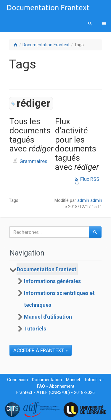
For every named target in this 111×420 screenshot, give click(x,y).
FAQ (41, 386)
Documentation (47, 379)
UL (65, 392)
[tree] (55, 299)
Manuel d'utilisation (48, 317)
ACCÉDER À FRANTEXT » (40, 350)
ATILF (42, 392)
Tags (79, 44)
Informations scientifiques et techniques (59, 299)
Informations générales (52, 281)
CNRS (56, 392)
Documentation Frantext (46, 44)
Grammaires (33, 161)
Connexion (17, 379)
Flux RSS (86, 179)
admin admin (89, 200)
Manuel (73, 379)
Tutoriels (35, 329)
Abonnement (61, 386)
